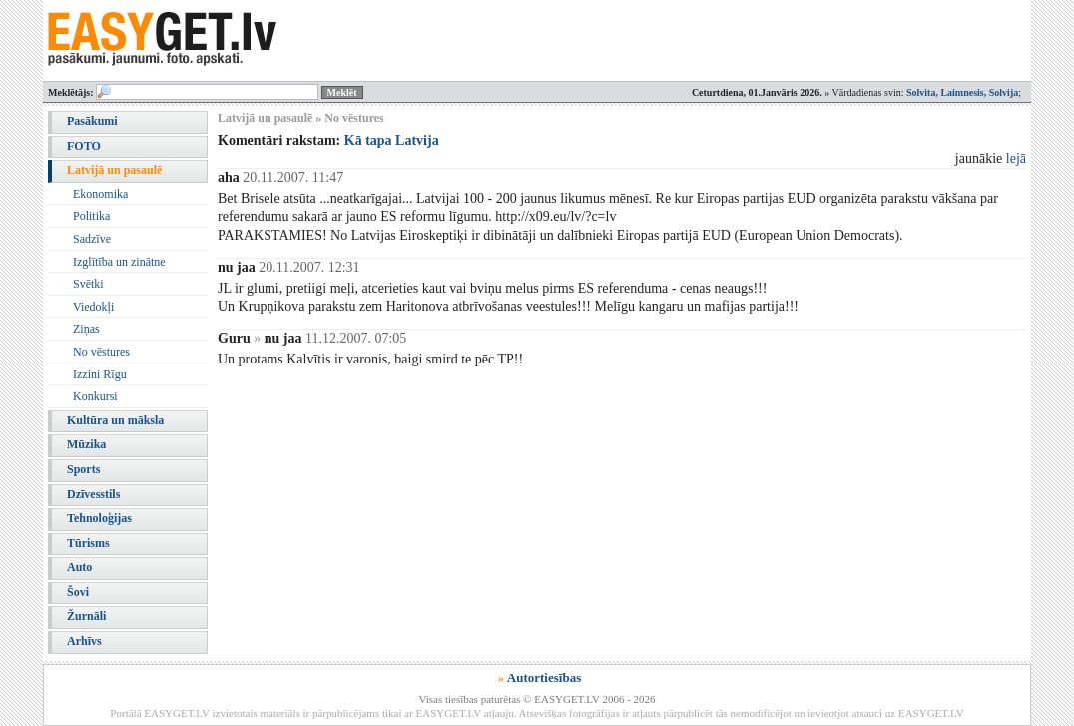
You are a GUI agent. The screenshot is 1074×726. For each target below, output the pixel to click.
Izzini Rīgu (100, 374)
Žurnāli (86, 616)
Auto (79, 567)
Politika (91, 216)
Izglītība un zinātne (119, 262)
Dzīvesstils (93, 494)
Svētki (88, 284)
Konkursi (95, 396)
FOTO (84, 146)
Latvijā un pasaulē (114, 170)
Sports (83, 469)
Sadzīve (92, 239)
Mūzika (86, 444)
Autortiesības (544, 677)
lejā (1016, 158)
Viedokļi (93, 307)
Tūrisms (88, 543)
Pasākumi (92, 121)
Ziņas (86, 329)
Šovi (78, 592)
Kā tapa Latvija (391, 140)
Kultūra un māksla (115, 420)
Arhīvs (84, 641)
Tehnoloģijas (99, 518)
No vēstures (101, 352)
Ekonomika (100, 194)
